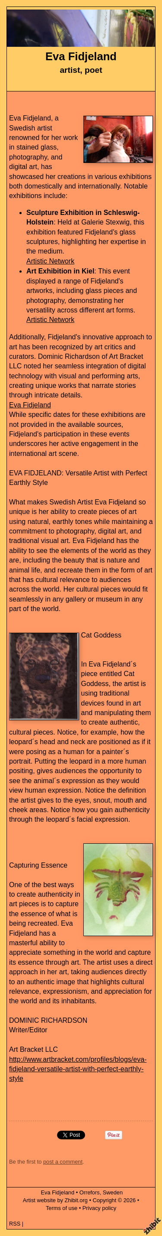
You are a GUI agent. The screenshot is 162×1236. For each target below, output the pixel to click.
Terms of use (61, 1208)
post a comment (63, 1161)
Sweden (113, 1192)
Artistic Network (50, 261)
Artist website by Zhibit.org (55, 1200)
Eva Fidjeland (81, 56)
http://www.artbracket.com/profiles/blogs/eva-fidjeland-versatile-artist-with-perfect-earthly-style (77, 1069)
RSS (14, 1223)
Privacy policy (99, 1208)
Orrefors (89, 1192)
